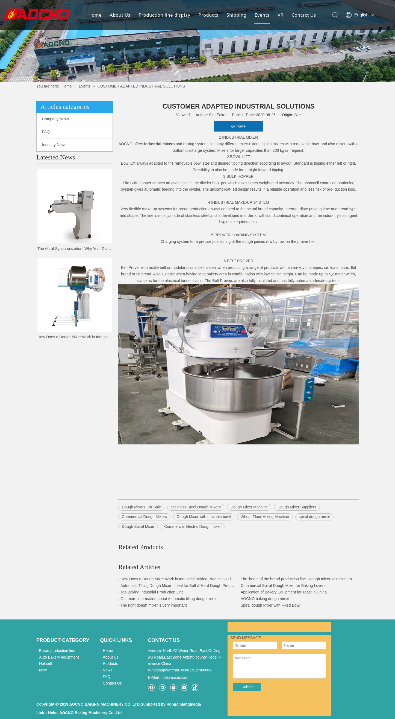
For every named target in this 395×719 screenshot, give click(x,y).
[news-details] (197, 41)
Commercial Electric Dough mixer (192, 526)
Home (94, 15)
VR (280, 15)
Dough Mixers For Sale (141, 507)
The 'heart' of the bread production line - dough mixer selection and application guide (298, 579)
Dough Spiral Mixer (138, 526)
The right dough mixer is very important (153, 605)
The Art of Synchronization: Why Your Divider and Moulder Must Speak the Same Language (74, 248)
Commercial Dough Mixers (144, 516)
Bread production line (57, 650)
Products (208, 15)
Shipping (236, 15)
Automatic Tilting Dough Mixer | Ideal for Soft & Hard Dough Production (178, 585)
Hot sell (45, 663)
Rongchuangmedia (182, 700)
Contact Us (303, 15)
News (107, 670)
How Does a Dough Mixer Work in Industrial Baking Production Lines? (74, 337)
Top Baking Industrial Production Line (152, 592)
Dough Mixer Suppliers (297, 507)
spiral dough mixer (314, 516)
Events (261, 15)
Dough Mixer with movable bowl (204, 516)
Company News (55, 119)
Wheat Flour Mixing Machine (265, 516)
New (43, 670)
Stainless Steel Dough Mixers (196, 507)
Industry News (54, 144)
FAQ (46, 132)
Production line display (164, 15)
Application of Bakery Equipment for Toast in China (284, 592)
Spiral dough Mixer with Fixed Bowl (270, 605)
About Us (120, 15)
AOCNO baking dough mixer (265, 598)
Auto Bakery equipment (59, 657)
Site (297, 115)
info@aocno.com (175, 669)
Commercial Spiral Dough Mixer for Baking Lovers (283, 585)
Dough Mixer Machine (249, 507)
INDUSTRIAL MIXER (240, 137)
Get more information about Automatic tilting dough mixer (168, 598)
